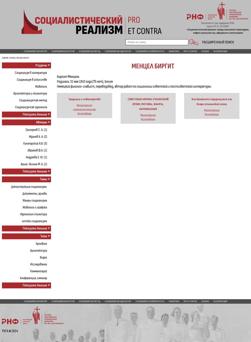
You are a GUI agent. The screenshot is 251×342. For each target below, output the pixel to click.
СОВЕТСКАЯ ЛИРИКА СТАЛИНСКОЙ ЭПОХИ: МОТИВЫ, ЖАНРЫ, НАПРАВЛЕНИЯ (148, 104)
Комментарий (38, 271)
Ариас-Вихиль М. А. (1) (34, 164)
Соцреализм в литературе (35, 51)
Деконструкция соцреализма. (29, 187)
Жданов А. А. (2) (38, 137)
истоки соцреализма (34, 221)
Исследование (38, 264)
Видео (43, 257)
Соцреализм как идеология (118, 51)
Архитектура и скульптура (30, 93)
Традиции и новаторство (84, 99)
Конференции (220, 51)
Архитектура (38, 250)
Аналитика (174, 51)
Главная (5, 58)
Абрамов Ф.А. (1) (37, 150)
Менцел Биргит (84, 105)
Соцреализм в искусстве (63, 51)
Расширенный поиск (218, 42)
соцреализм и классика (84, 109)
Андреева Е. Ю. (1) (36, 157)
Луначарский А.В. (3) (35, 143)
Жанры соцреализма (35, 200)
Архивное (41, 244)
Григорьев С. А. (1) (36, 130)
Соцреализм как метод (89, 51)
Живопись (41, 86)
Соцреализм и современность (150, 51)
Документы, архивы (34, 194)
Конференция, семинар (33, 278)
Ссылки (205, 51)
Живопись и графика (35, 207)
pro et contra (190, 51)
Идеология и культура (33, 214)
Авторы (12, 58)
